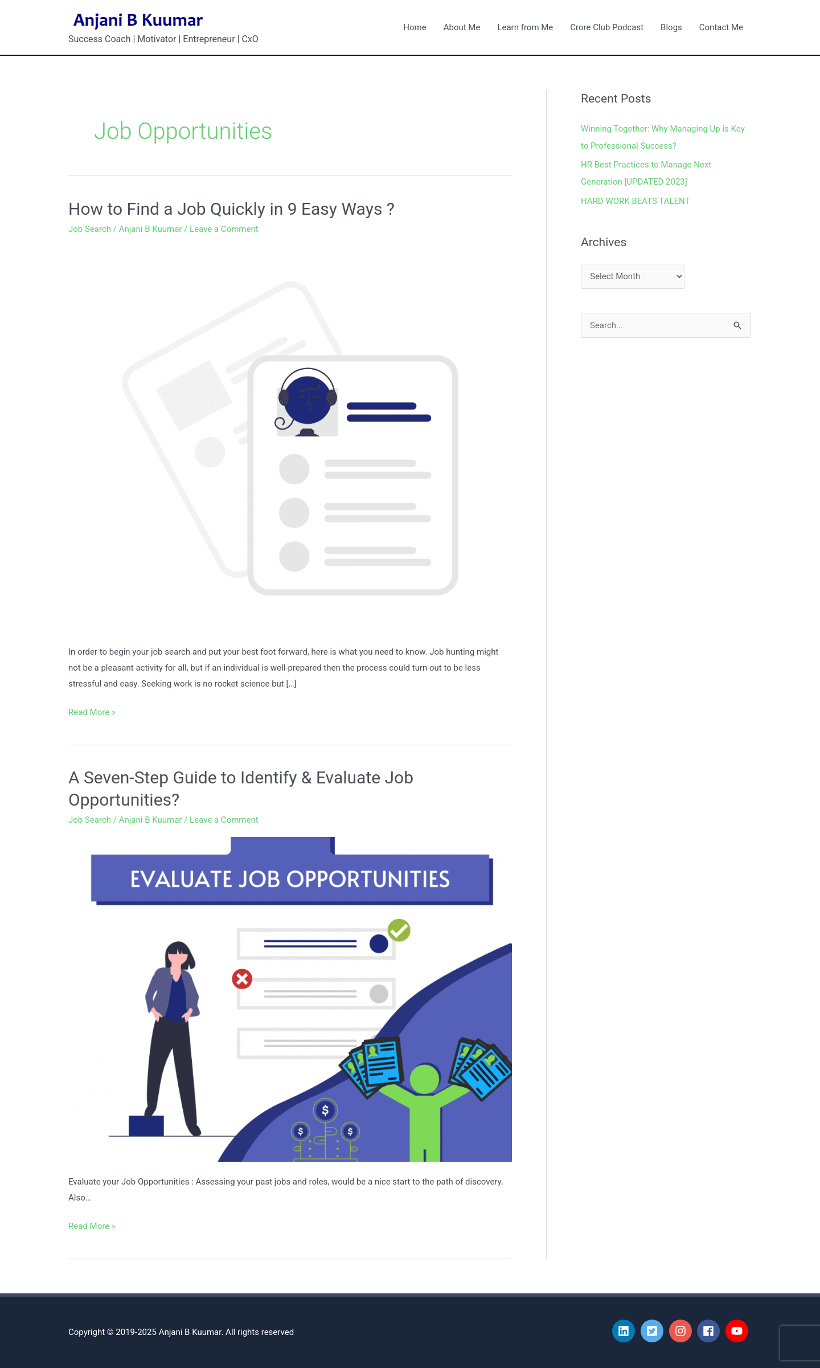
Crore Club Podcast (606, 27)
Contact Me (721, 27)
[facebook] (710, 1331)
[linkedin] (625, 1331)
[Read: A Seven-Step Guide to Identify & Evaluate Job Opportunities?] (290, 999)
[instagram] (682, 1331)
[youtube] (738, 1331)
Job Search (89, 229)
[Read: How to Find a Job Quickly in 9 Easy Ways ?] (290, 438)
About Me (462, 27)
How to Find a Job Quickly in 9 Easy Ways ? (231, 209)
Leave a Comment (224, 229)
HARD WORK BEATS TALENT (635, 201)
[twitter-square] (654, 1331)
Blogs (671, 27)
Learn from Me (525, 27)
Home (414, 27)
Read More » (92, 711)
